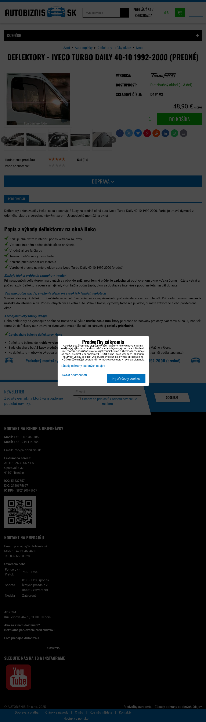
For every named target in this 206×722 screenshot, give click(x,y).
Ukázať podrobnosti (74, 375)
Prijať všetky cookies (126, 379)
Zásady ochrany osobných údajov (83, 366)
